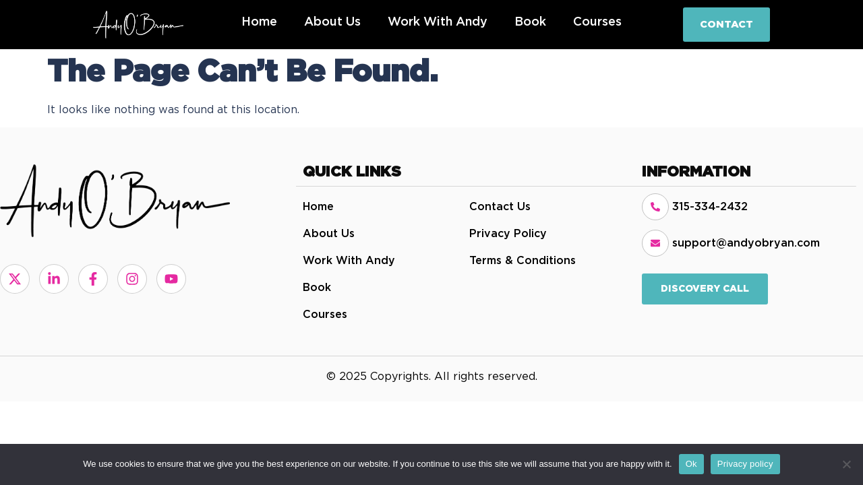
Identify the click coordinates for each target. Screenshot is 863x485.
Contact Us (500, 206)
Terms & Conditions (522, 260)
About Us (332, 22)
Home (259, 22)
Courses (597, 22)
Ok (691, 464)
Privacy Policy (508, 233)
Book (530, 22)
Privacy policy (745, 464)
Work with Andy (437, 22)
